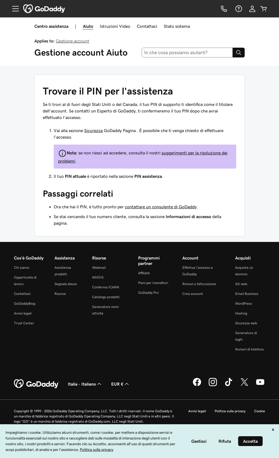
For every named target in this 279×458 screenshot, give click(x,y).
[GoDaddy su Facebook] (197, 385)
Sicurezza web (246, 323)
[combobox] (187, 52)
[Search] (239, 52)
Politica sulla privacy (230, 411)
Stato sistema (177, 26)
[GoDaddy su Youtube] (260, 385)
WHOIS (98, 277)
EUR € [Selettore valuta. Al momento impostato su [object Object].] (120, 384)
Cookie (259, 411)
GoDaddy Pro (148, 292)
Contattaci (147, 26)
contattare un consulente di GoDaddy (160, 206)
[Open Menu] (13, 9)
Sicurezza (93, 130)
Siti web (241, 284)
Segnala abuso (65, 284)
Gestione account (72, 41)
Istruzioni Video (115, 26)
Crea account (192, 293)
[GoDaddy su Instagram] (213, 385)
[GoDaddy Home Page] (36, 384)
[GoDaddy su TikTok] (228, 385)
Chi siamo (21, 267)
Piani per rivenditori (153, 283)
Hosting (241, 313)
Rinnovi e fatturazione (199, 284)
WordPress (243, 303)
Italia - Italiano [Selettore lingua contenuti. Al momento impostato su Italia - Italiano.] (85, 384)
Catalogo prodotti (106, 297)
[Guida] (238, 8)
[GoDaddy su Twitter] (244, 385)
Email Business (246, 293)
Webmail (99, 267)
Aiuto (88, 26)
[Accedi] (252, 8)
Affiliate (144, 273)
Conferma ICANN (105, 287)
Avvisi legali (23, 313)
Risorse (60, 293)
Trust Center (24, 323)
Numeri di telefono (249, 349)
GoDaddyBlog (24, 303)
